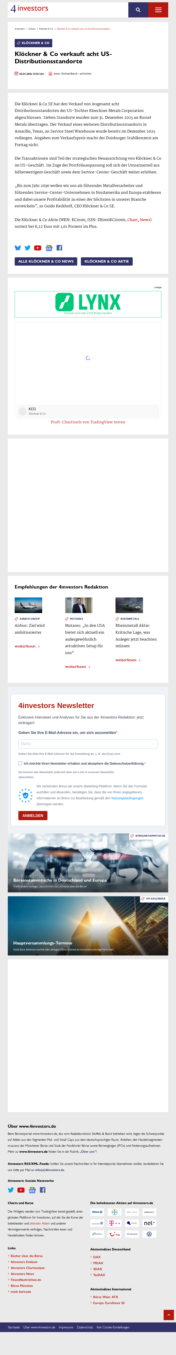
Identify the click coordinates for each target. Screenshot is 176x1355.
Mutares (76, 618)
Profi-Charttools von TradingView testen (88, 422)
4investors (20, 28)
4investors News (22, 1273)
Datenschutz (85, 1327)
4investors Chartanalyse (28, 1267)
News (145, 220)
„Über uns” (88, 1151)
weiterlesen (25, 646)
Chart (132, 220)
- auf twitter (84, 74)
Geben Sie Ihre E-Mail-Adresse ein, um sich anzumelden (67, 733)
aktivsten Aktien (40, 1223)
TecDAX (99, 1274)
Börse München (22, 1285)
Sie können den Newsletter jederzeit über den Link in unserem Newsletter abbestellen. (66, 775)
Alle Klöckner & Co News (46, 261)
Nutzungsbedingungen (127, 798)
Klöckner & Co (46, 28)
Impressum (66, 1327)
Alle (158, 9)
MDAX (98, 1263)
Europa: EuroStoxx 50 (108, 1302)
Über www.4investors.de (39, 1327)
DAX (97, 1257)
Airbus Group (30, 618)
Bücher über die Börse (27, 1255)
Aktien (32, 28)
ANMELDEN (32, 816)
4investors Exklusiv (24, 1261)
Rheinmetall (130, 618)
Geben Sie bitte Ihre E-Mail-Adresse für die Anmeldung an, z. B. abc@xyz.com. (69, 753)
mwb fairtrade (21, 1291)
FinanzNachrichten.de (26, 1279)
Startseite (14, 1327)
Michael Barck (69, 74)
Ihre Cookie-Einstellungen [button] (113, 1327)
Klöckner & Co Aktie (107, 261)
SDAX (97, 1268)
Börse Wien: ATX (105, 1296)
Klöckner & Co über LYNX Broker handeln (88, 304)
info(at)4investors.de (49, 1169)
